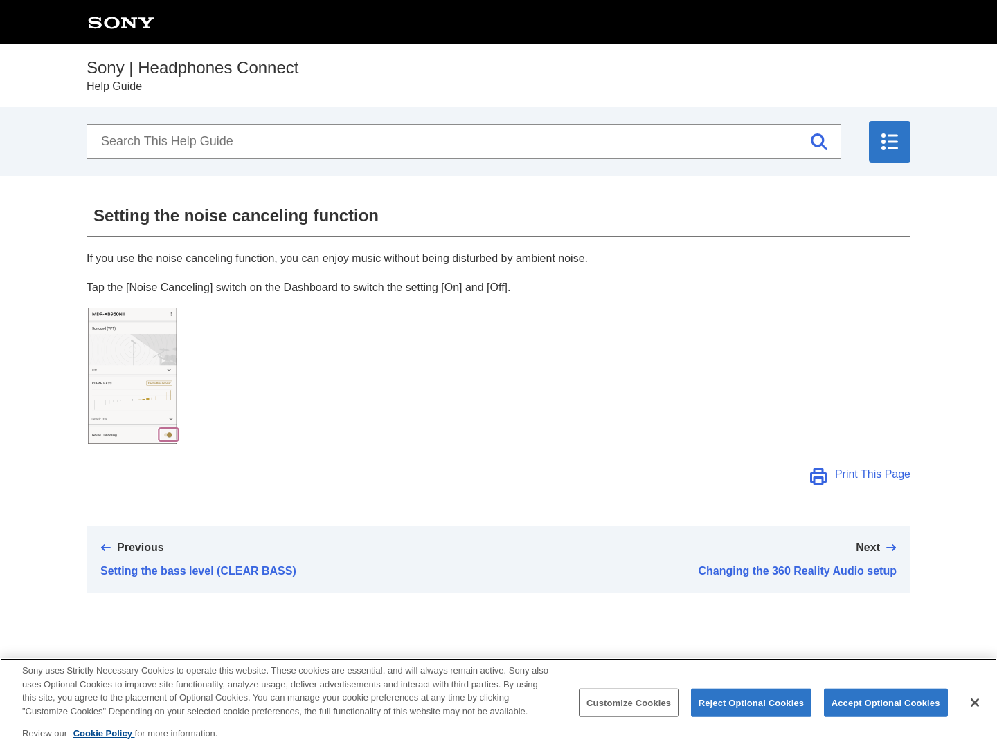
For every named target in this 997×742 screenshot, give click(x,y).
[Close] (975, 707)
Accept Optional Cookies (886, 708)
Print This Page (872, 474)
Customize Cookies (628, 708)
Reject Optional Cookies (752, 708)
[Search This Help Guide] (464, 141)
